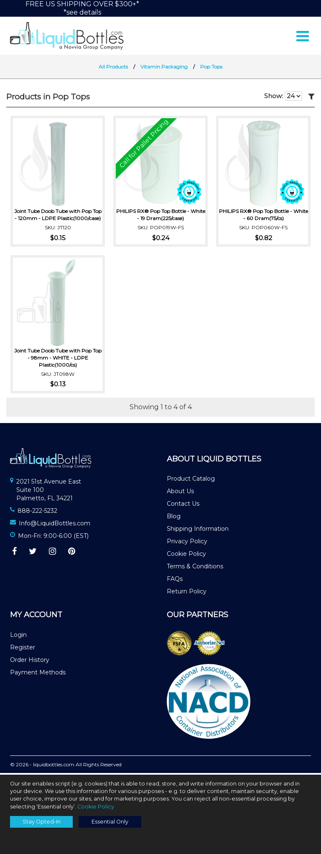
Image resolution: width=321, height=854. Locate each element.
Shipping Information (198, 530)
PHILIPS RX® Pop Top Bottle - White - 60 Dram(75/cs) (263, 215)
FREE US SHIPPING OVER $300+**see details (82, 8)
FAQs (175, 580)
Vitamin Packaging (164, 68)
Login (18, 636)
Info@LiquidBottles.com (54, 525)
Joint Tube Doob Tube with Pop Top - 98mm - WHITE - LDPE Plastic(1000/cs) (58, 358)
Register (22, 649)
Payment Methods (38, 674)
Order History (29, 661)
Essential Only (110, 822)
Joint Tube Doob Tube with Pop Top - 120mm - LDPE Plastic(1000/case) (58, 215)
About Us (180, 493)
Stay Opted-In (42, 822)
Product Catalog (191, 480)
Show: (283, 97)
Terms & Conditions (195, 568)
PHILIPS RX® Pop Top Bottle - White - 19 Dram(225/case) (160, 215)
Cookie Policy (186, 555)
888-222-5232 (37, 512)
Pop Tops (211, 68)
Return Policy (186, 593)
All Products (113, 68)
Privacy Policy (187, 543)
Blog (174, 518)
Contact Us (183, 505)
